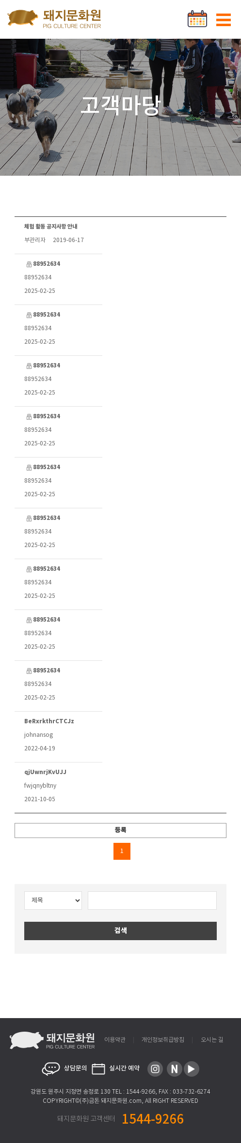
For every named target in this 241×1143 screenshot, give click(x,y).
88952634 (42, 263)
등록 (121, 830)
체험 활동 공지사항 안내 (50, 226)
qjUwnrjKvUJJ (45, 772)
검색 (120, 931)
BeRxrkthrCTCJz (49, 721)
